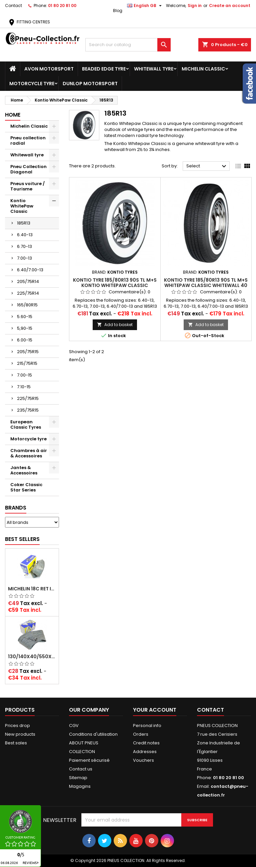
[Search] (128, 44)
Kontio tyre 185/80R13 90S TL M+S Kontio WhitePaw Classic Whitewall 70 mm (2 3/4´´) (115, 285)
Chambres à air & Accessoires (28, 453)
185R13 (23, 223)
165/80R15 (27, 305)
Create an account (229, 5)
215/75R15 (27, 363)
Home (12, 115)
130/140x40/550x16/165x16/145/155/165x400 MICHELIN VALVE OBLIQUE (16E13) (32, 656)
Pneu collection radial (28, 140)
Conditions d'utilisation (93, 734)
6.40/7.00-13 (30, 270)
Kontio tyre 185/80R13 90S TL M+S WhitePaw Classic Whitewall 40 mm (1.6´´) (206, 285)
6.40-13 (25, 235)
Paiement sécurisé (89, 760)
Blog (117, 10)
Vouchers (143, 760)
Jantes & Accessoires (23, 470)
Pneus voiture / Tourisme (27, 186)
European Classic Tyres (25, 424)
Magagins (80, 786)
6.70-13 (24, 246)
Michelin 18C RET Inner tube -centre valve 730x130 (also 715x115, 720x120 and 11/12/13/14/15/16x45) (32, 588)
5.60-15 (24, 316)
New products (20, 734)
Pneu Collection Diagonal (28, 169)
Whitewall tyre (153, 68)
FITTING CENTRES (29, 22)
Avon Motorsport (49, 68)
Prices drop (17, 725)
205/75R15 (28, 351)
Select (207, 166)
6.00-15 (24, 340)
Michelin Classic (203, 68)
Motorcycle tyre (31, 83)
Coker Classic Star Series (26, 487)
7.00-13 (24, 258)
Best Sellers (22, 539)
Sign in (195, 5)
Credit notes (146, 743)
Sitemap (78, 777)
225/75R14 (28, 293)
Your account (154, 710)
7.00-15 (24, 375)
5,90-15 (24, 328)
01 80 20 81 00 (62, 5)
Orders (140, 734)
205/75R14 (28, 281)
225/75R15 (28, 398)
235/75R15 (28, 410)
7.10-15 (24, 387)
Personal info (147, 725)
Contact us (80, 769)
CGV (74, 725)
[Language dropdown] (145, 5)
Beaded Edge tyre (104, 68)
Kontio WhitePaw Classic (21, 205)
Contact (13, 5)
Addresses (145, 751)
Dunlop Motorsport (90, 83)
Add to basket (115, 324)
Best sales (16, 743)
